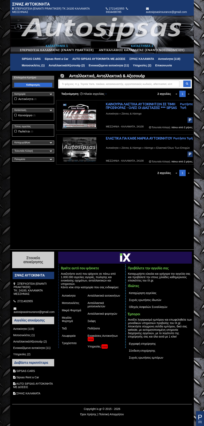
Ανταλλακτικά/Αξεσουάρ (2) (67, 65)
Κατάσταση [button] (20, 110)
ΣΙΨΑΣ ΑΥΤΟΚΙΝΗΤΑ (31, 4)
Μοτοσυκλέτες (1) (33, 65)
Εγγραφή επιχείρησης (142, 343)
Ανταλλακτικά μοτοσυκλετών (96, 304)
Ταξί (64, 328)
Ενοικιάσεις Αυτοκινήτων (103, 335)
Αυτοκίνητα (23, 99)
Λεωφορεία (69, 335)
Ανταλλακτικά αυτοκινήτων (104, 295)
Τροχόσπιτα (69, 343)
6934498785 (113, 12)
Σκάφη (92, 321)
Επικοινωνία (163, 65)
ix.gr (99, 408)
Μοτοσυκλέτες (70, 303)
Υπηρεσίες (94, 346)
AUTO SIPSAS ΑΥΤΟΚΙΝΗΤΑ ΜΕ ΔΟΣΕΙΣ (99, 58)
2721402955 (116, 8)
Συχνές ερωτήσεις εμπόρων (146, 357)
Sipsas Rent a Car (56, 58)
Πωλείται (22, 131)
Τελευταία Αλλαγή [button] (23, 150)
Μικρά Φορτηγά (71, 310)
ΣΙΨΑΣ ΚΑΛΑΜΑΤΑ (141, 58)
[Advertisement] (102, 211)
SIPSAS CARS (31, 58)
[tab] (33, 94)
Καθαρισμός (33, 84)
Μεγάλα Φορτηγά (67, 319)
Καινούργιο (23, 115)
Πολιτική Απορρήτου (111, 414)
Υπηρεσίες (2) (142, 65)
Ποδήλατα (94, 328)
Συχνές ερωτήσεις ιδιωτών (145, 300)
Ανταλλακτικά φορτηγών (102, 313)
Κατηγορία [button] (19, 94)
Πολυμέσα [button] (19, 159)
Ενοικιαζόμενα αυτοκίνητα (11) (109, 65)
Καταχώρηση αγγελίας (142, 293)
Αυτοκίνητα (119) (169, 58)
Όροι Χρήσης (88, 414)
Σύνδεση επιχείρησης (142, 350)
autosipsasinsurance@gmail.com (166, 12)
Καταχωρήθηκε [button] (22, 142)
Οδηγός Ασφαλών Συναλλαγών (148, 307)
